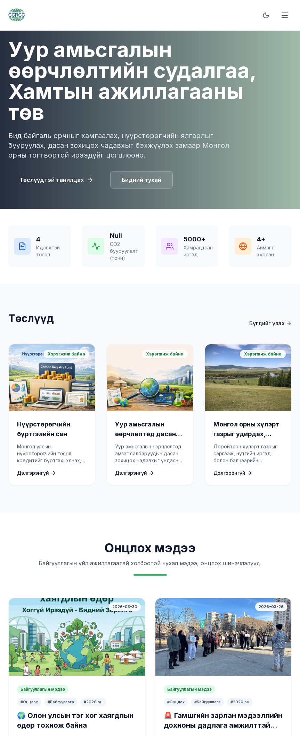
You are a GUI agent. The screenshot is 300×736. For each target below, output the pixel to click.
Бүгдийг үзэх (270, 323)
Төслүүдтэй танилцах (56, 179)
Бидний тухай (141, 179)
